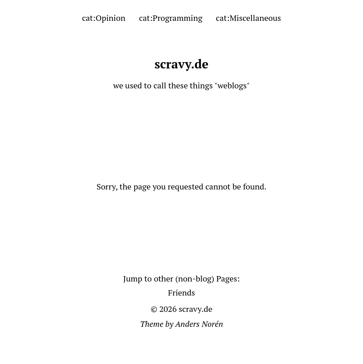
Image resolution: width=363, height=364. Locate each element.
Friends (181, 292)
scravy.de (181, 64)
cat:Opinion (104, 17)
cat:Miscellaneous (248, 17)
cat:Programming (171, 17)
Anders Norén (199, 323)
